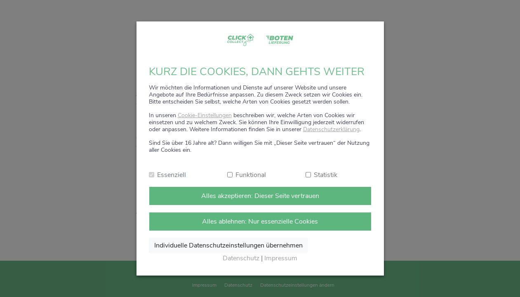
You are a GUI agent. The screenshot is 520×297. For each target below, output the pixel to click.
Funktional (250, 174)
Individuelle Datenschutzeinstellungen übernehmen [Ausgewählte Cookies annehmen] (228, 245)
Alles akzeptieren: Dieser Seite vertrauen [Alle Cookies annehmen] (260, 195)
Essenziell (171, 174)
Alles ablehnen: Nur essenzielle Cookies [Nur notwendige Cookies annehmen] (260, 221)
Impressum (280, 258)
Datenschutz (241, 258)
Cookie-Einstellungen (205, 115)
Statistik (325, 174)
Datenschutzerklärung (331, 129)
